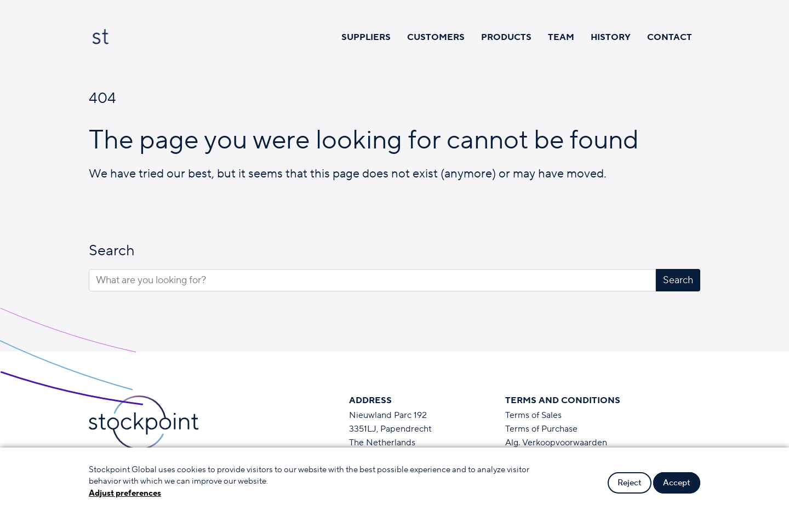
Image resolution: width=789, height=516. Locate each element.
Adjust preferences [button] (125, 493)
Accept (676, 483)
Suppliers (366, 37)
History (611, 37)
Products (506, 37)
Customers (436, 37)
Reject (630, 483)
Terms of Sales (533, 415)
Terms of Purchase (541, 428)
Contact (669, 37)
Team (561, 37)
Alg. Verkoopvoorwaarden (556, 442)
